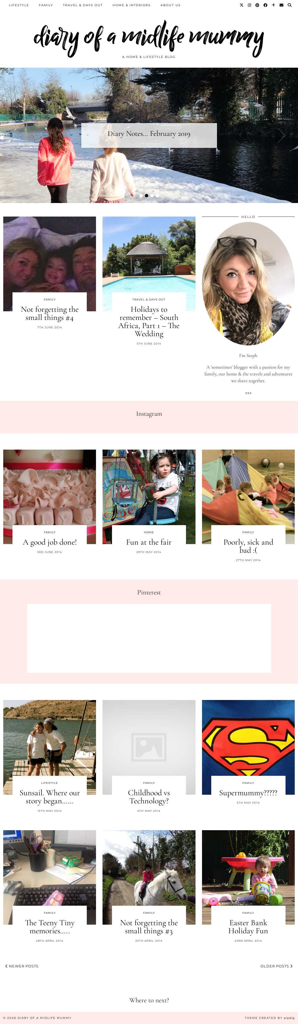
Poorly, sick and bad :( (248, 546)
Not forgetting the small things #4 (50, 313)
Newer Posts (22, 966)
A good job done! (50, 542)
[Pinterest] (257, 5)
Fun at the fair (149, 542)
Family (46, 5)
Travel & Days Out (83, 5)
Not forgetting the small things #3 (149, 927)
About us (171, 5)
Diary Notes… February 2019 (149, 133)
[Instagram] (250, 5)
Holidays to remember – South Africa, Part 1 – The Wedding (149, 321)
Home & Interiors (132, 5)
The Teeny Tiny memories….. (50, 927)
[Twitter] (242, 5)
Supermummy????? (248, 793)
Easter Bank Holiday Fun (248, 927)
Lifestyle (19, 5)
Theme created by (270, 1018)
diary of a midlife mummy (149, 36)
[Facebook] (266, 5)
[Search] (290, 5)
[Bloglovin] (274, 5)
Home (149, 532)
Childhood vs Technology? (149, 797)
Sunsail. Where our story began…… (50, 797)
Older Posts (277, 966)
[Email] (282, 5)
